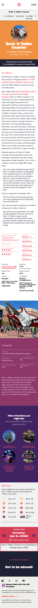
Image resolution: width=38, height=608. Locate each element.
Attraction (12, 52)
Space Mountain (23, 91)
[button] (35, 16)
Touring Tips (19, 16)
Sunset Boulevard (8, 267)
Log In (33, 4)
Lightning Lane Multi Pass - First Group (9, 282)
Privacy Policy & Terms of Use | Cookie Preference (16, 602)
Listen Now (11, 596)
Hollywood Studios (25, 52)
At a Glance (9, 16)
